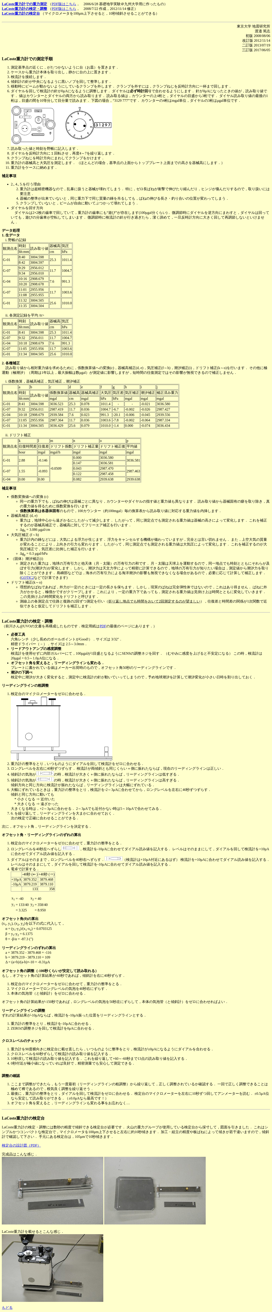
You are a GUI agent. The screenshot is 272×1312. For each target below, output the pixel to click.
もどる (7, 1308)
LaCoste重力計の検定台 (21, 13)
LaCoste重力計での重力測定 (24, 4)
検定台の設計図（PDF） (21, 1145)
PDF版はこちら (64, 4)
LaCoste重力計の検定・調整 (24, 9)
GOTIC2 (27, 578)
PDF (102, 626)
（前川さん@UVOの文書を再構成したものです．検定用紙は (50, 626)
